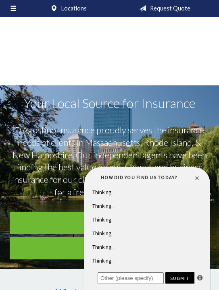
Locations (67, 8)
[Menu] (13, 8)
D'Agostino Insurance (109, 55)
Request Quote (163, 8)
